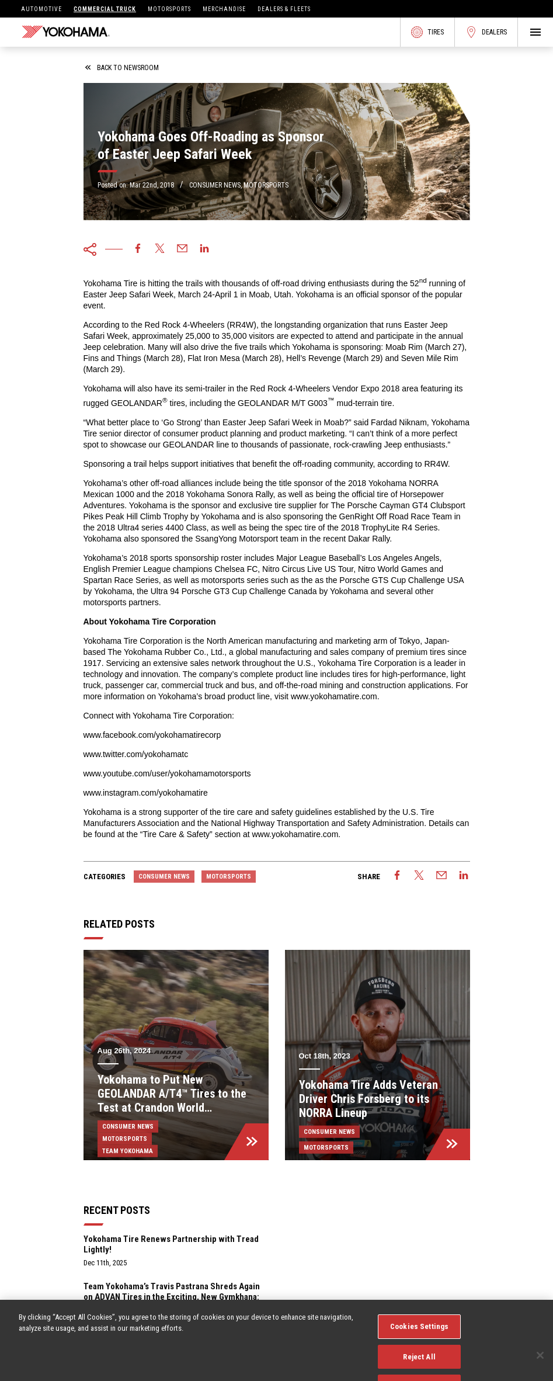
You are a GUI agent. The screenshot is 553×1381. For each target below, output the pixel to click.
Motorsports (169, 9)
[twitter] (160, 249)
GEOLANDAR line (196, 444)
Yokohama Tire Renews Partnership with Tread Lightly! (171, 1244)
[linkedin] (204, 249)
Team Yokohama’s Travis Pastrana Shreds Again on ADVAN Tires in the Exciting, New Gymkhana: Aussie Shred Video (172, 1297)
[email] (182, 249)
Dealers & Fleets (284, 9)
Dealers (486, 32)
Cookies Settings (419, 1342)
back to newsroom (122, 68)
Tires (427, 32)
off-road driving (298, 283)
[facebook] (137, 249)
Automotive (41, 9)
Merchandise (224, 9)
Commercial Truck (105, 9)
